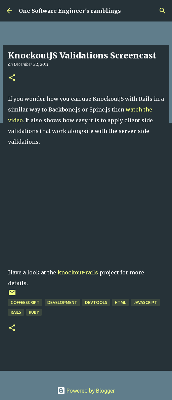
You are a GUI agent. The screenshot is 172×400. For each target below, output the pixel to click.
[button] (12, 78)
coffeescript (25, 302)
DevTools (96, 302)
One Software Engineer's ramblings (70, 10)
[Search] (163, 11)
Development (62, 302)
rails (16, 312)
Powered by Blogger (86, 391)
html (120, 302)
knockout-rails (77, 272)
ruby (34, 312)
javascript (145, 302)
